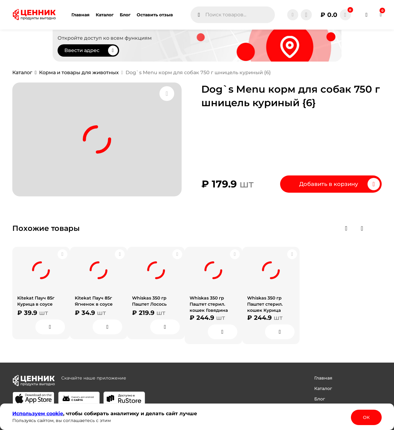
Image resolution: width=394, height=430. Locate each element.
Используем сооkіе (37, 413)
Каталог (323, 388)
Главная (323, 378)
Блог (319, 399)
